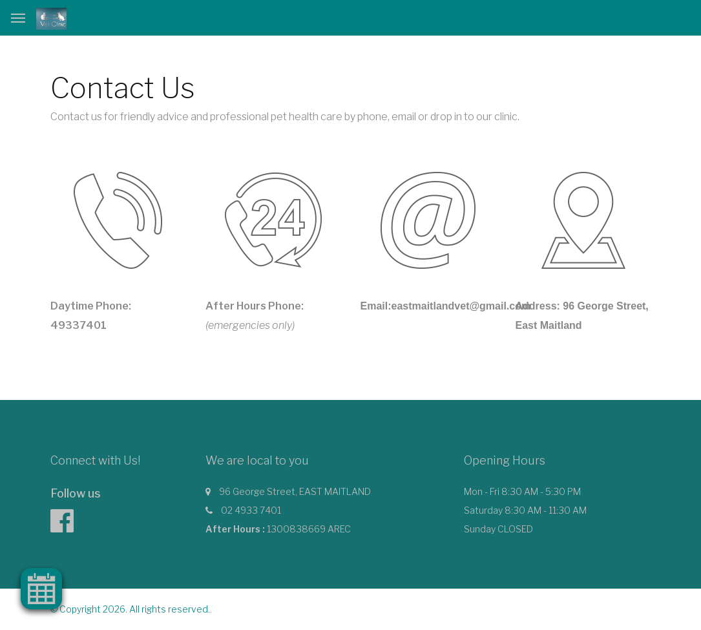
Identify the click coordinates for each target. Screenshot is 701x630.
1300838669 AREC (309, 528)
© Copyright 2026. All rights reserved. (130, 609)
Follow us (75, 493)
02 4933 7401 (251, 510)
